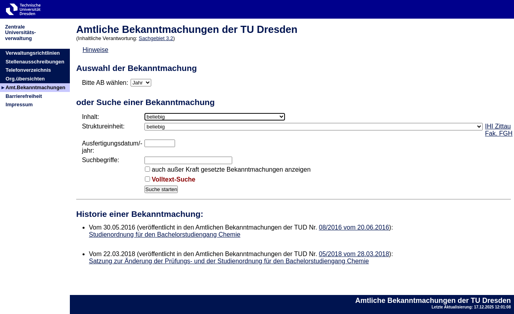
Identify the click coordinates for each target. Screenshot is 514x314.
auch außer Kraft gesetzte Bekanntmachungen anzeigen (231, 169)
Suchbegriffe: (100, 160)
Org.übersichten (25, 79)
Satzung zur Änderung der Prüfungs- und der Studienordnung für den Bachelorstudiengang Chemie (229, 261)
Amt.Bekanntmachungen (35, 87)
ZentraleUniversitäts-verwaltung (20, 32)
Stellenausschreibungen (35, 62)
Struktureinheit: (103, 126)
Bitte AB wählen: (105, 82)
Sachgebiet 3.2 (156, 38)
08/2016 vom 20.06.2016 (354, 227)
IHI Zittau (498, 126)
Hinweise (95, 49)
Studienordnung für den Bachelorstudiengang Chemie (165, 234)
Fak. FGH (498, 133)
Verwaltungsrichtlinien (33, 53)
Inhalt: (90, 116)
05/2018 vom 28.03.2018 (354, 254)
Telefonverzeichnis (28, 70)
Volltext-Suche (173, 179)
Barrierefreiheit (24, 96)
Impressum (19, 104)
